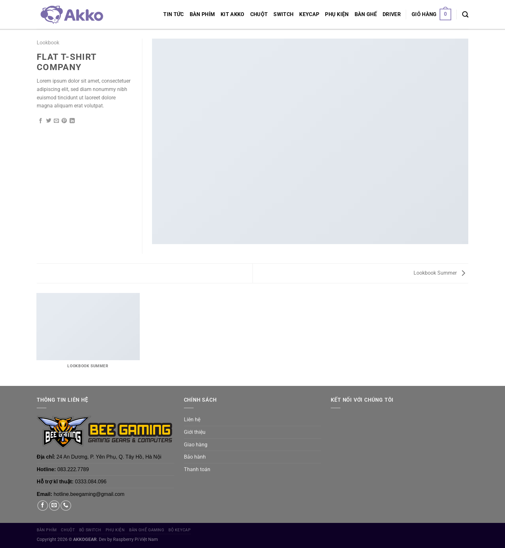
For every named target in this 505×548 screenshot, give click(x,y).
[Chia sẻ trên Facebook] (40, 121)
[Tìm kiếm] (465, 14)
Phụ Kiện (337, 14)
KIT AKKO (232, 14)
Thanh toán (197, 469)
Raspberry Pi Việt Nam (135, 539)
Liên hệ (192, 419)
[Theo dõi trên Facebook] (42, 505)
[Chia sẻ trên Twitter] (48, 121)
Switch (283, 14)
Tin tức (173, 14)
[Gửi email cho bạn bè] (56, 121)
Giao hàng (195, 445)
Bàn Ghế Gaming (146, 530)
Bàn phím (202, 14)
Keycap (309, 14)
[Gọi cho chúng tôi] (66, 505)
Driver (392, 14)
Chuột (259, 14)
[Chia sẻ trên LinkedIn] (72, 121)
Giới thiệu (194, 432)
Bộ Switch (90, 530)
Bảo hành (195, 457)
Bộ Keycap (179, 530)
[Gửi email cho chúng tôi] (54, 505)
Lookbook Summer (439, 273)
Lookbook (48, 43)
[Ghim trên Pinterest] (64, 121)
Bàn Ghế (366, 14)
